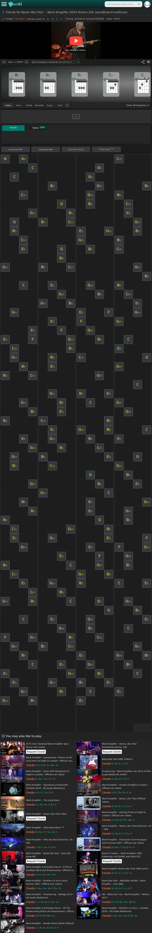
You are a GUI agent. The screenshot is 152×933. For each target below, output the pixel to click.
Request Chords (36, 751)
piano (18, 105)
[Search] (139, 4)
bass (60, 105)
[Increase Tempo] (26, 62)
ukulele (29, 105)
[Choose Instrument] (67, 105)
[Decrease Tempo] (4, 62)
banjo (49, 105)
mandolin (39, 105)
